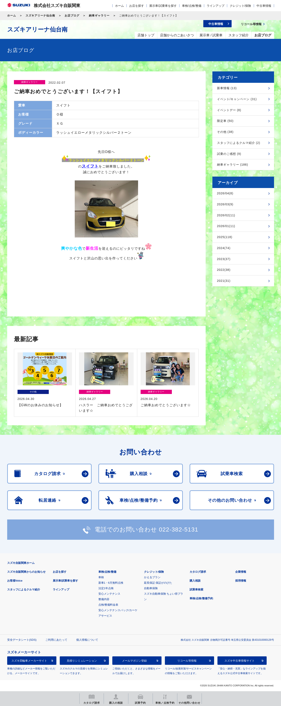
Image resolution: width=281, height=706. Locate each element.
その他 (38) (225, 132)
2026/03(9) (225, 204)
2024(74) (224, 248)
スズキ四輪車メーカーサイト (29, 660)
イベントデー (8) (229, 110)
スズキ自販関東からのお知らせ (26, 571)
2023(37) (224, 259)
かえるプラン (152, 577)
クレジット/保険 (240, 5)
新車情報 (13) (227, 88)
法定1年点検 (106, 588)
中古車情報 (264, 5)
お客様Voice (15, 580)
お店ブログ (72, 15)
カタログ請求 (198, 571)
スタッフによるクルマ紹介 (23, 589)
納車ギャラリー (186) (232, 164)
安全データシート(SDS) (22, 639)
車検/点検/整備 (191, 5)
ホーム (119, 5)
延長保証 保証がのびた (158, 582)
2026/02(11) (226, 215)
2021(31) (224, 280)
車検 (101, 577)
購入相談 (195, 580)
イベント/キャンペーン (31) (237, 99)
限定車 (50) (225, 121)
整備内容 (103, 599)
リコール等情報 (187, 660)
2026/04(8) (225, 193)
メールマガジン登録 (134, 660)
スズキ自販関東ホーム (21, 562)
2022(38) (224, 269)
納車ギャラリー (99, 15)
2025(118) (224, 237)
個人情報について (87, 639)
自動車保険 (151, 588)
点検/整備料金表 (108, 604)
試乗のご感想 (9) (229, 153)
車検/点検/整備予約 (201, 598)
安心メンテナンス (109, 593)
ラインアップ (215, 5)
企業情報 (240, 571)
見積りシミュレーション (82, 660)
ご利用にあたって (56, 639)
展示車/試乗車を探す (163, 5)
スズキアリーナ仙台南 (40, 15)
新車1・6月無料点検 (110, 582)
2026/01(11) (226, 226)
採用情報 (240, 580)
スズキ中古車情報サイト (239, 660)
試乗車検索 (196, 589)
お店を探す (136, 5)
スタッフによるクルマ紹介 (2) (238, 142)
